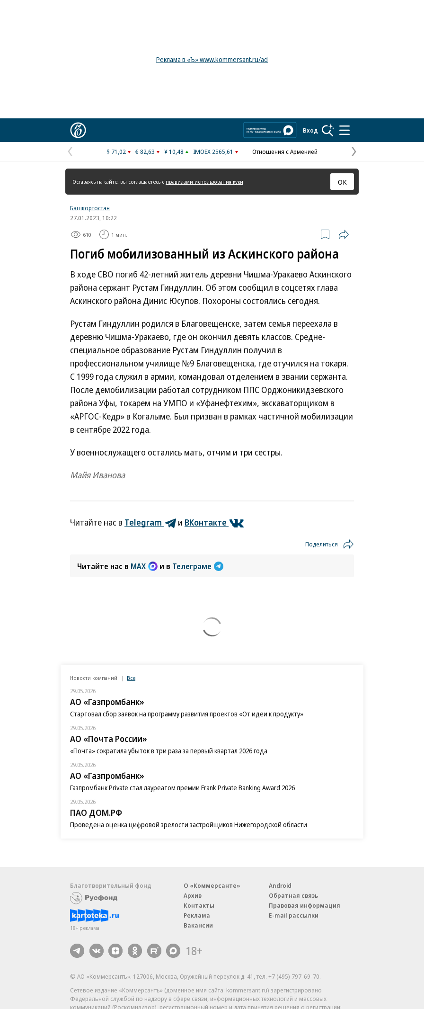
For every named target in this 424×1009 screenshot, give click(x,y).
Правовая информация (304, 905)
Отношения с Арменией (285, 151)
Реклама (197, 915)
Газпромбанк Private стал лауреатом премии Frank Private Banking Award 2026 (182, 787)
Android (280, 885)
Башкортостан (90, 208)
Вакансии (198, 925)
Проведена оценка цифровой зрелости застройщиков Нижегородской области (188, 824)
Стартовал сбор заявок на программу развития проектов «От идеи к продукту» (186, 713)
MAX (144, 566)
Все (131, 677)
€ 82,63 (145, 151)
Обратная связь (293, 895)
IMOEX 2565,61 (213, 151)
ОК (342, 182)
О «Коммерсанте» (212, 885)
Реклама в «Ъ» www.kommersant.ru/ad (212, 59)
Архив (193, 895)
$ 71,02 (116, 151)
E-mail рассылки (293, 915)
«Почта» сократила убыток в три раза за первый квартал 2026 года (168, 750)
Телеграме (197, 566)
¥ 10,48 (174, 151)
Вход (310, 130)
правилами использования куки (204, 181)
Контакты (199, 905)
